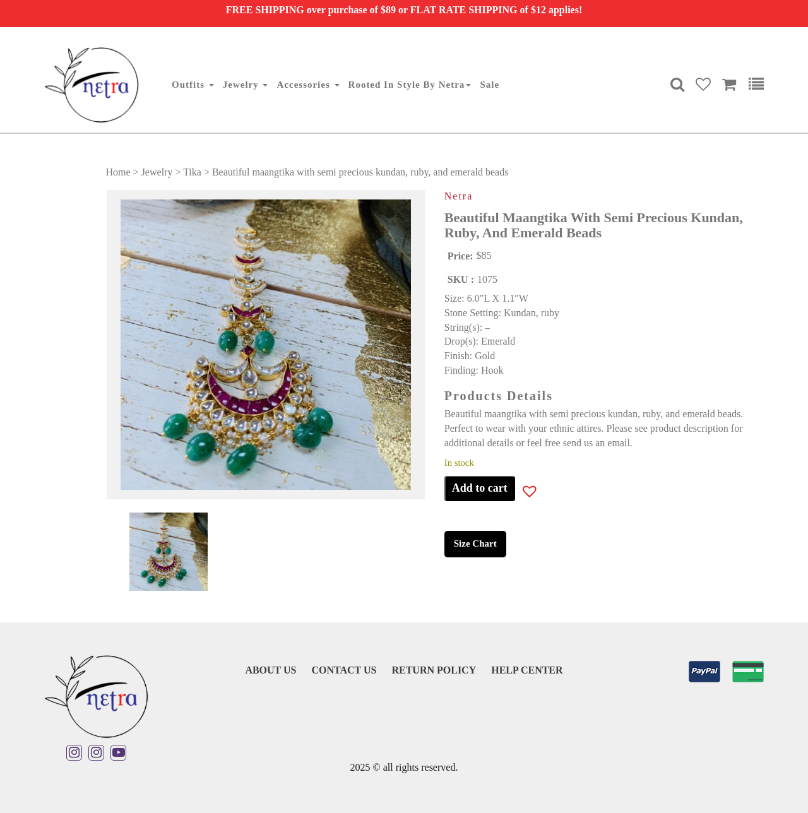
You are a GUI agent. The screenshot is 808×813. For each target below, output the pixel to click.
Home (118, 172)
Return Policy (433, 670)
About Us (270, 670)
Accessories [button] (307, 85)
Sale (489, 85)
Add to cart (480, 488)
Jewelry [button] (245, 85)
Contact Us (343, 670)
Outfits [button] (193, 85)
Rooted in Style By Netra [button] (410, 85)
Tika (192, 172)
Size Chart (475, 543)
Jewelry (157, 172)
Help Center (526, 670)
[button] (520, 493)
